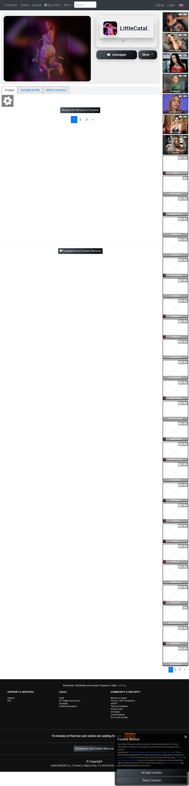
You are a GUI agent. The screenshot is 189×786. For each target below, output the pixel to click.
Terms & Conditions (119, 706)
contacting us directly (127, 760)
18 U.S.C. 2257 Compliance (123, 701)
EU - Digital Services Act (69, 701)
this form (179, 757)
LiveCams (10, 5)
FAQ (9, 701)
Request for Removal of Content (80, 110)
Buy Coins (52, 5)
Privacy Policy (117, 709)
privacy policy (123, 757)
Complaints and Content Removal (94, 748)
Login (171, 5)
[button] (181, 5)
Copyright (63, 703)
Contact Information (68, 706)
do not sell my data (172, 763)
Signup (36, 5)
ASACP (114, 703)
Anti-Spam (115, 712)
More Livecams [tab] (56, 90)
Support (10, 698)
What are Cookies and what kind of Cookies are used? (152, 752)
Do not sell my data (119, 717)
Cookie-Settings (118, 714)
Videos (24, 5)
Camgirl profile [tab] (30, 90)
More (67, 5)
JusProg (121, 685)
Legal (61, 698)
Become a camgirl (119, 698)
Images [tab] (9, 90)
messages (116, 54)
